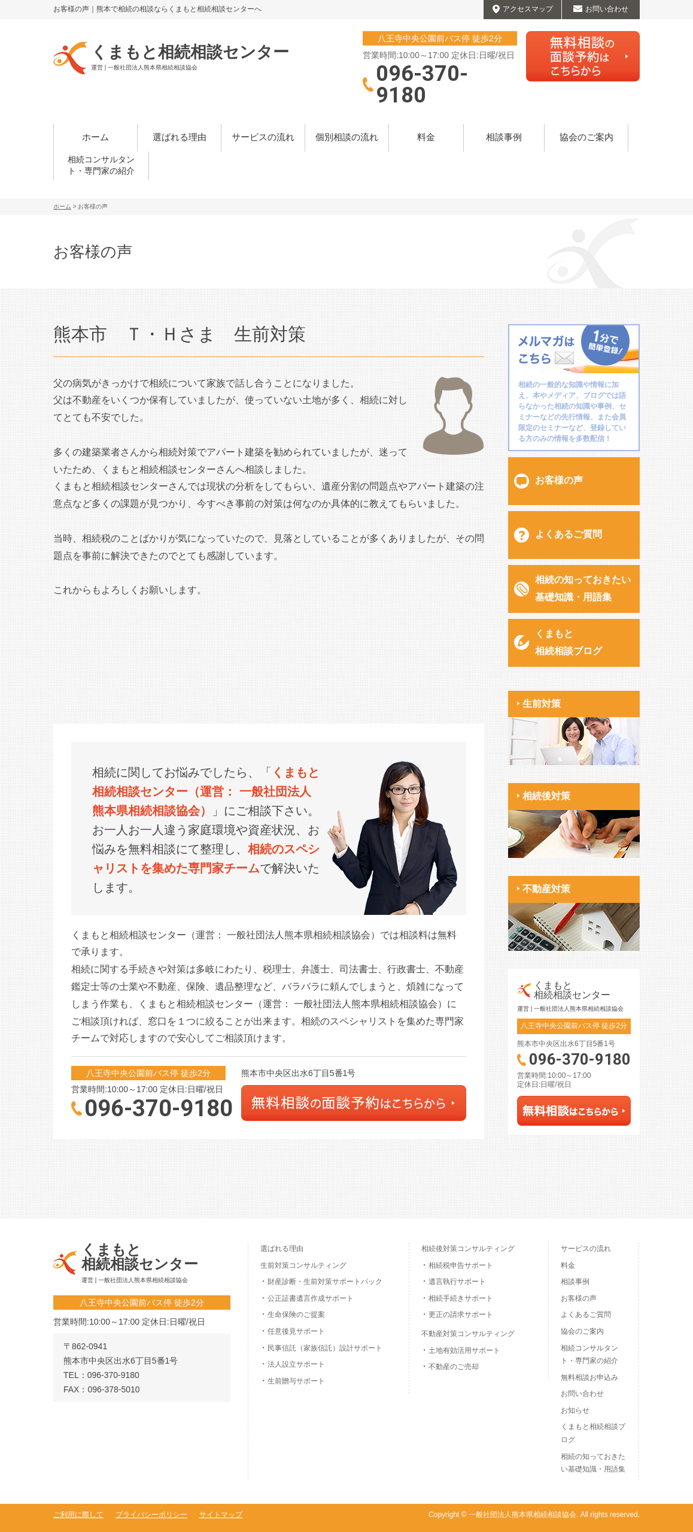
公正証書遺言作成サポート (311, 1298)
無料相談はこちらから (583, 56)
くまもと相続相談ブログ (568, 642)
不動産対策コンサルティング (468, 1333)
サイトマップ (220, 1514)
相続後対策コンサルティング (468, 1248)
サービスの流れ (263, 137)
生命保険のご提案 (296, 1314)
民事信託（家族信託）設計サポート (325, 1348)
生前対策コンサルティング (303, 1265)
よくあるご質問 (568, 534)
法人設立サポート (296, 1364)
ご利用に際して (78, 1514)
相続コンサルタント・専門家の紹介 (101, 165)
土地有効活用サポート (464, 1350)
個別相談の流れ (346, 137)
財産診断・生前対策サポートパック (325, 1281)
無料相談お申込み (589, 1377)
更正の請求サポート (460, 1314)
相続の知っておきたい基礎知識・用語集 (583, 588)
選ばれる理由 (179, 137)
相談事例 (504, 137)
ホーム (95, 137)
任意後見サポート (296, 1331)
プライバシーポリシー (151, 1514)
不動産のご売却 (453, 1366)
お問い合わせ (582, 1393)
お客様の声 (559, 480)
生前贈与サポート (296, 1381)
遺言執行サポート (457, 1281)
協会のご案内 (586, 137)
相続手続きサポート (460, 1298)
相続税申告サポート (460, 1265)
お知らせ (575, 1410)
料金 (426, 137)
